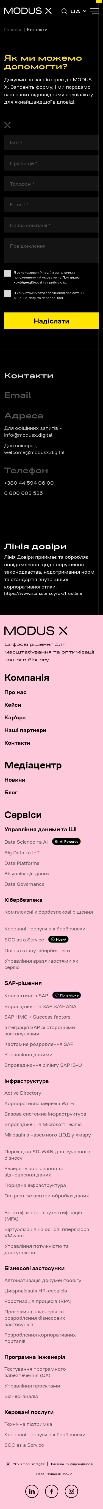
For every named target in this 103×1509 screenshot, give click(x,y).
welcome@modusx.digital (34, 452)
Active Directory (23, 1092)
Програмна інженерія (34, 1356)
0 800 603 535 (23, 493)
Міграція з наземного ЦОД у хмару (47, 1134)
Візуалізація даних (27, 873)
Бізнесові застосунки (34, 1267)
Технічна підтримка (29, 1424)
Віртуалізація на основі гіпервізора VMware (46, 1232)
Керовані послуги (29, 1411)
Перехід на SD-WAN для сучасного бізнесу (47, 1154)
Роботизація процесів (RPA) (38, 1301)
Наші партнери (25, 729)
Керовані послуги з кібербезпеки (45, 928)
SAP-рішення (23, 982)
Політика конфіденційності (71, 1464)
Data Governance (25, 884)
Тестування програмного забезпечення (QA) (35, 1371)
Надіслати (51, 320)
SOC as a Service (37, 939)
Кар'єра (15, 716)
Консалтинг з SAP (43, 995)
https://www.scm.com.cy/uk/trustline (43, 593)
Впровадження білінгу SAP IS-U (43, 1065)
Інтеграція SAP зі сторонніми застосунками (39, 1030)
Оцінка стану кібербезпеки (37, 950)
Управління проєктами (33, 1385)
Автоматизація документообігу (43, 1280)
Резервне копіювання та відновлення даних (33, 1171)
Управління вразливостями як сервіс (41, 963)
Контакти (17, 742)
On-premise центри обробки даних (46, 1195)
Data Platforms (22, 863)
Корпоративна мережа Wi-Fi (40, 1103)
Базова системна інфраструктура (46, 1113)
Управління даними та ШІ (40, 828)
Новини (14, 779)
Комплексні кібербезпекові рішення (48, 911)
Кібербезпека (23, 899)
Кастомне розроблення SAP (39, 1044)
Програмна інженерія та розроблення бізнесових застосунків (34, 1317)
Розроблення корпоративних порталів (40, 1337)
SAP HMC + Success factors (38, 1016)
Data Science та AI (43, 841)
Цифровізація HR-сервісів (36, 1290)
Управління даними (29, 1054)
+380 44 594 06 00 (29, 482)
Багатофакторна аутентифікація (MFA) (43, 1215)
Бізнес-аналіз (21, 1396)
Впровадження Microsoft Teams (43, 1124)
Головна (13, 29)
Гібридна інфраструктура (35, 1185)
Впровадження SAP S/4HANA (41, 1006)
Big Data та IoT (22, 852)
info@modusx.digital (28, 434)
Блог (11, 791)
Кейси (12, 704)
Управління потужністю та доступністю (36, 1249)
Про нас (15, 691)
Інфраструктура (26, 1080)
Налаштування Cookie (54, 1474)
